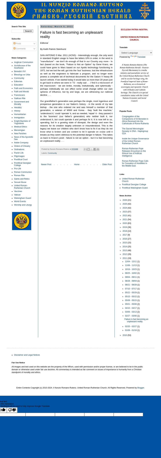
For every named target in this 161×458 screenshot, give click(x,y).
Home (77, 164)
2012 (125, 254)
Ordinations (19, 149)
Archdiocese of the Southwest (22, 66)
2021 (125, 219)
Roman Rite (19, 175)
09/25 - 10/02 (131, 273)
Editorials (18, 81)
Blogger (140, 388)
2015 (125, 243)
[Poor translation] (12, 410)
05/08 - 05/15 (131, 300)
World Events (20, 201)
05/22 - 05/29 (131, 292)
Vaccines (18, 191)
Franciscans (19, 95)
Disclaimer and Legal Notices (27, 355)
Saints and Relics (22, 179)
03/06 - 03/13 (131, 312)
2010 (125, 335)
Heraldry (18, 107)
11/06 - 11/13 (131, 265)
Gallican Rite (19, 98)
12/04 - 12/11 (131, 261)
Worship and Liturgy (23, 205)
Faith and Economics (23, 88)
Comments (19, 49)
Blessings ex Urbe (22, 75)
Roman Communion (23, 172)
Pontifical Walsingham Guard (135, 188)
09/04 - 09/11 (131, 277)
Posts (17, 43)
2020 (125, 223)
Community (52, 153)
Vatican (17, 195)
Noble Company (21, 142)
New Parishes (20, 133)
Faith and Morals (21, 91)
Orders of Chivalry (22, 146)
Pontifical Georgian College (134, 184)
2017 (125, 235)
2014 (125, 246)
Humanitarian (20, 114)
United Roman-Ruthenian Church (22, 186)
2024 (125, 208)
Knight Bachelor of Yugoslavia (22, 122)
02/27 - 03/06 (131, 316)
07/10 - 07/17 (131, 289)
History (17, 111)
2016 (125, 239)
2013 (125, 250)
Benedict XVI (20, 71)
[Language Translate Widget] (136, 52)
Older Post (107, 164)
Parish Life (19, 153)
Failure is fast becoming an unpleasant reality (136, 320)
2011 (125, 258)
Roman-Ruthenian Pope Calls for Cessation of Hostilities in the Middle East (135, 163)
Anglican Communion (23, 62)
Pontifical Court (21, 159)
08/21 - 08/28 (131, 285)
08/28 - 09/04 (131, 281)
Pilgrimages (19, 156)
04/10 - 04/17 (131, 308)
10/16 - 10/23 (131, 269)
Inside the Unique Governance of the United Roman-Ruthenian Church (135, 141)
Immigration (19, 117)
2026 (125, 200)
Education (18, 85)
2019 (125, 227)
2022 (125, 215)
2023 (125, 212)
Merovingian (19, 130)
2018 (125, 231)
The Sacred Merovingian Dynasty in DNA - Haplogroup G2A (135, 131)
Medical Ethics (20, 127)
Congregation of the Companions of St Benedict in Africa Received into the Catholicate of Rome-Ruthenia (135, 120)
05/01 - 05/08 (131, 304)
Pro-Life (17, 168)
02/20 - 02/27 (131, 326)
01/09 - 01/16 (131, 330)
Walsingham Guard (22, 198)
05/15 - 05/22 (131, 296)
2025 (125, 204)
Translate (138, 57)
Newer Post (46, 164)
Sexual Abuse (20, 182)
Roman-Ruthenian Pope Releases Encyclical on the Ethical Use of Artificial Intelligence (134, 152)
